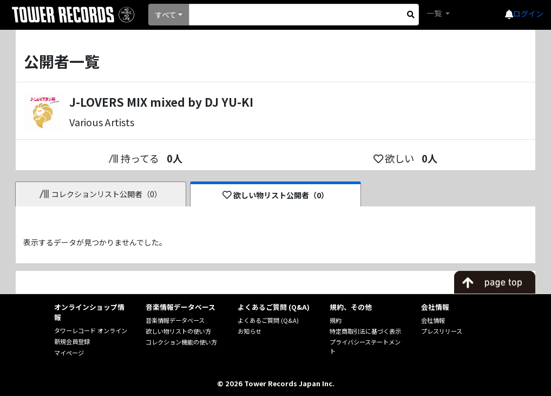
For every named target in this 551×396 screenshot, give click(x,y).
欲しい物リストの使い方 (178, 331)
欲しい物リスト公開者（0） (275, 195)
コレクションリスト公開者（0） (101, 194)
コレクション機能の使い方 (181, 341)
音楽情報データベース (175, 320)
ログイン (528, 13)
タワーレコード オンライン (90, 330)
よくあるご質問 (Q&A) (268, 320)
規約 (336, 320)
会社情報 (433, 320)
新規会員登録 (72, 341)
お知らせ (249, 331)
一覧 (435, 13)
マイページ (69, 352)
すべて (165, 14)
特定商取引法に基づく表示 (365, 331)
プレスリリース (441, 331)
